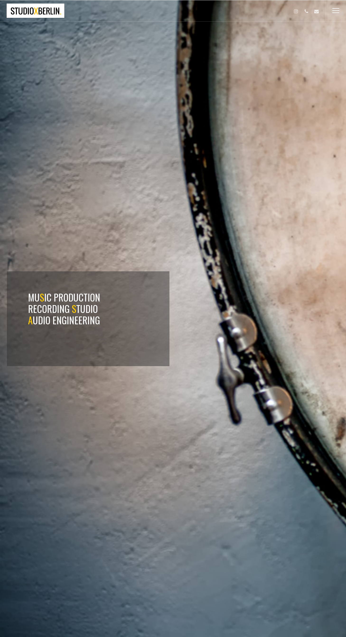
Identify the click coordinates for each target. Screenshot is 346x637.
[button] (335, 10)
